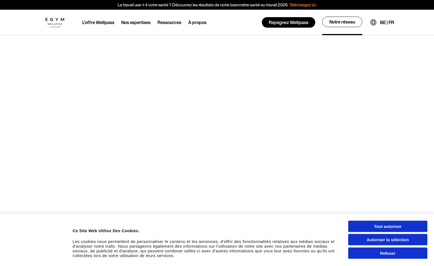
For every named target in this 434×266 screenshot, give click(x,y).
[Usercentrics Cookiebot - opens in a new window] (36, 256)
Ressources (169, 22)
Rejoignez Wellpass (288, 22)
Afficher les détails (310, 256)
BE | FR (387, 22)
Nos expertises (136, 22)
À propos (197, 22)
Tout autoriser (388, 204)
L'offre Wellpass (98, 22)
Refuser (388, 231)
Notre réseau (342, 22)
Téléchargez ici (302, 5)
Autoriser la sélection (388, 218)
